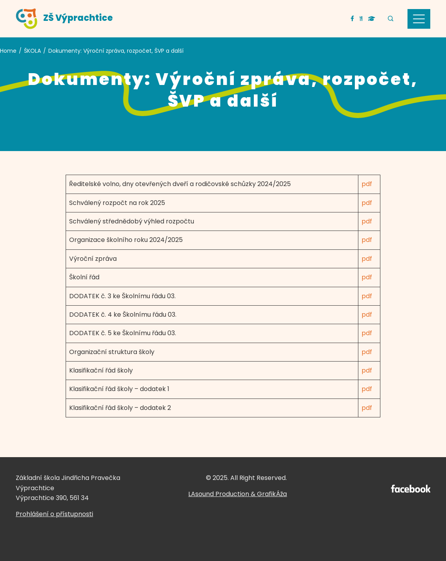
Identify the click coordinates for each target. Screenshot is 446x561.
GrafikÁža (272, 493)
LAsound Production (218, 493)
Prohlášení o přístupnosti (54, 514)
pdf (367, 183)
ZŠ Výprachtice (78, 18)
